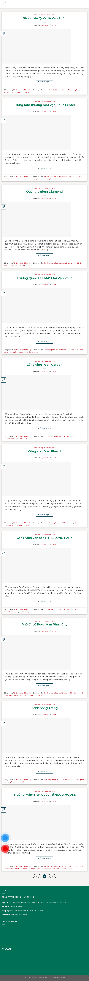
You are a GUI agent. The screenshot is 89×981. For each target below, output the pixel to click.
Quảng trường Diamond (44, 191)
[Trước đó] (34, 876)
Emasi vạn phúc (49, 350)
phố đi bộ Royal (72, 693)
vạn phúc (20, 92)
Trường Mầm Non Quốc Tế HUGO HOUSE (44, 794)
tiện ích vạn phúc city (66, 176)
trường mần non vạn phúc (45, 868)
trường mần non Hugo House (24, 868)
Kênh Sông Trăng (44, 708)
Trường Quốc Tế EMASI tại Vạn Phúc (44, 278)
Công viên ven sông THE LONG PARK (44, 538)
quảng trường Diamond (67, 263)
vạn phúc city (29, 92)
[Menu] (4, 4)
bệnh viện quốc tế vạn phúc (54, 90)
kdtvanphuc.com (19, 915)
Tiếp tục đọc (44, 82)
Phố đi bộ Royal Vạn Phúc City (44, 624)
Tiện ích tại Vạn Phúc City (44, 15)
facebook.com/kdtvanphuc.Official (27, 911)
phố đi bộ (62, 693)
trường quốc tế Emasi (15, 352)
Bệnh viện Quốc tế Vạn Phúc (44, 18)
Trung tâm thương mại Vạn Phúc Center (44, 105)
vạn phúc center (39, 179)
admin (54, 25)
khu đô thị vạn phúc (72, 90)
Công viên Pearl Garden (44, 364)
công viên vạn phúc (51, 436)
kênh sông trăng (50, 779)
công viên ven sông (51, 609)
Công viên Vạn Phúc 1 (44, 451)
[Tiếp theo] (55, 876)
